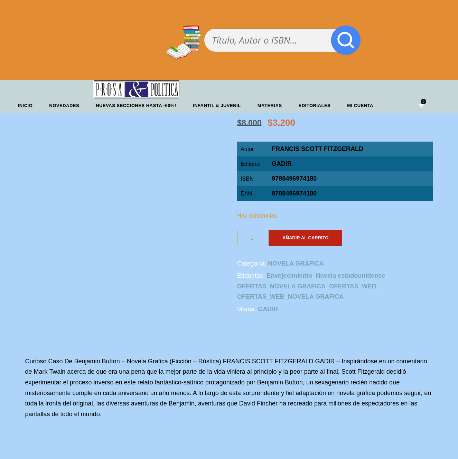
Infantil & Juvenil (217, 105)
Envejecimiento (289, 275)
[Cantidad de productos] (252, 238)
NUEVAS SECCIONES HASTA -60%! (136, 105)
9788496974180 (294, 193)
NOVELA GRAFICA (296, 263)
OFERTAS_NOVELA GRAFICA (281, 286)
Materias (270, 105)
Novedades (64, 105)
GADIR (282, 163)
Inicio (25, 105)
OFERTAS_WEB (352, 286)
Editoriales (315, 105)
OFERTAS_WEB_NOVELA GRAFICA (290, 296)
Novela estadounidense (350, 275)
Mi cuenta (360, 105)
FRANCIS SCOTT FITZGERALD (317, 148)
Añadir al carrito (305, 237)
